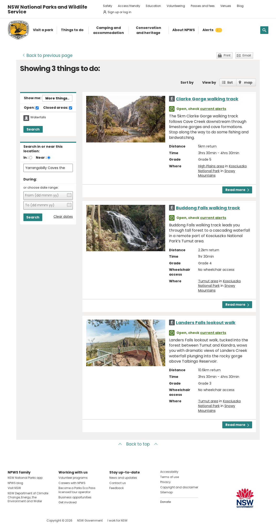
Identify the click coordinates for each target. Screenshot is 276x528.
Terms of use (169, 477)
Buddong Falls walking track (208, 208)
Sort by (187, 82)
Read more (237, 189)
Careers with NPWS (71, 483)
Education (153, 6)
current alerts (213, 108)
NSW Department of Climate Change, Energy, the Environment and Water (28, 497)
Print (227, 55)
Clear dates (63, 216)
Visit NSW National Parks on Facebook (12, 520)
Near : (41, 157)
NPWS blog (15, 483)
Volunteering (176, 6)
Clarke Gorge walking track (207, 99)
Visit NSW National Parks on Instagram (22, 520)
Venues (225, 6)
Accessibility (169, 472)
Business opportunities (74, 497)
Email (247, 55)
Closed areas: (57, 108)
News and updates (123, 478)
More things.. (57, 98)
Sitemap (166, 492)
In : (25, 157)
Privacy (165, 482)
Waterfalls (38, 117)
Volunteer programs (73, 478)
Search (33, 129)
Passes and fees (203, 6)
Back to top (138, 444)
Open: (31, 108)
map (248, 82)
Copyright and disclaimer (179, 487)
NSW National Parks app (25, 478)
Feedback (116, 488)
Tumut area (208, 281)
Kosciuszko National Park (219, 283)
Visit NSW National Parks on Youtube (32, 520)
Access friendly (129, 6)
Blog (240, 6)
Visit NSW (14, 488)
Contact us (117, 483)
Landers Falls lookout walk (205, 323)
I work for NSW (117, 520)
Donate (165, 502)
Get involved (67, 502)
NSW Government (90, 520)
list (230, 82)
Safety (107, 6)
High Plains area (211, 166)
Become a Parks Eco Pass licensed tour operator (77, 490)
